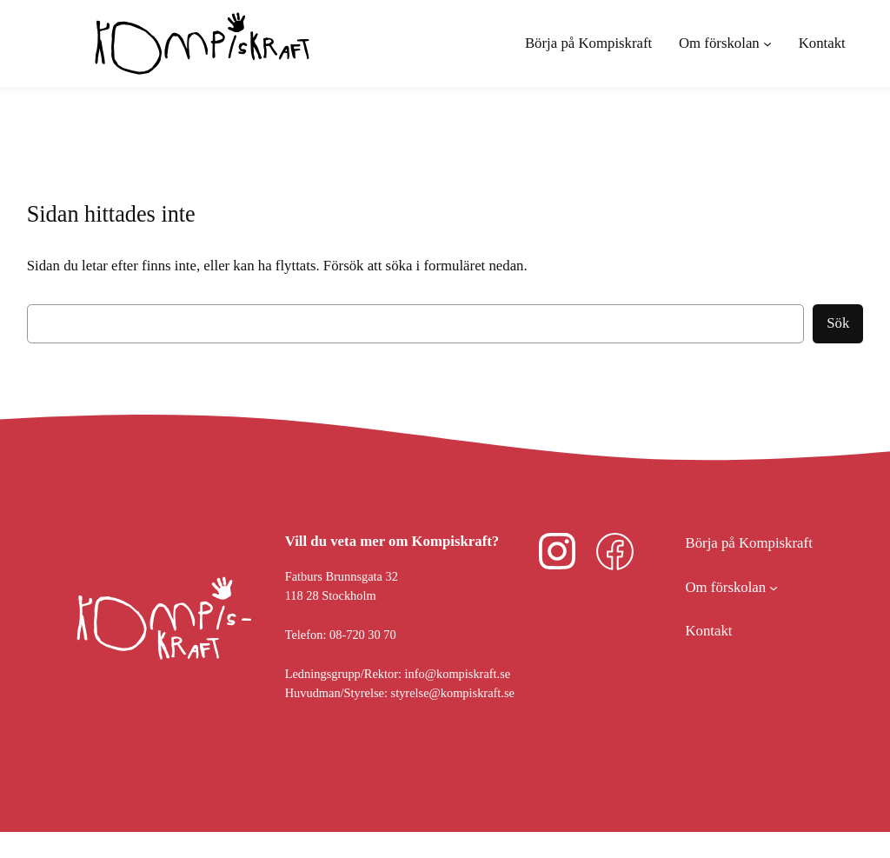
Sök (838, 323)
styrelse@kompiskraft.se (453, 693)
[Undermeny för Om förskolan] (725, 43)
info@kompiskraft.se (458, 674)
